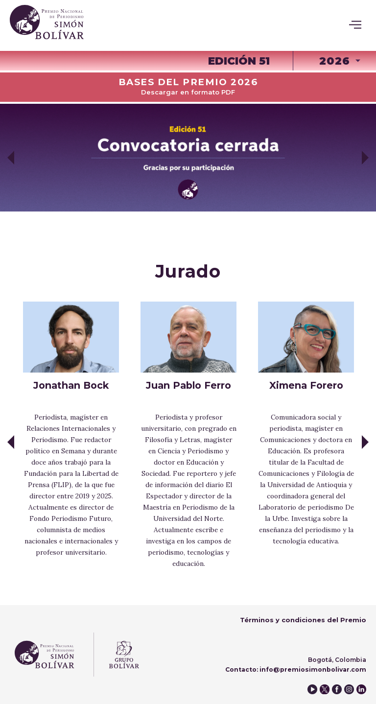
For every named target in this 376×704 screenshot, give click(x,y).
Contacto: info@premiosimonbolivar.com (295, 669)
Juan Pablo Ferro (188, 385)
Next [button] (365, 157)
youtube (312, 689)
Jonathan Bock (71, 385)
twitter (324, 689)
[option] (188, 157)
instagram (349, 689)
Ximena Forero (306, 385)
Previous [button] (10, 157)
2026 (334, 60)
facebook (337, 689)
